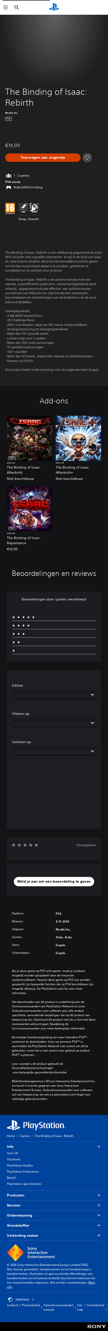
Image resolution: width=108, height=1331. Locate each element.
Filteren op (20, 713)
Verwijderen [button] (86, 845)
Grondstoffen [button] (54, 1225)
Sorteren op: (22, 742)
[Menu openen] (5, 7)
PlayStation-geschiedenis (24, 1184)
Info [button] (54, 1146)
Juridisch (12, 1305)
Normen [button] (54, 1205)
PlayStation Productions (23, 1171)
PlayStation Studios (20, 1165)
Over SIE (12, 1153)
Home (11, 1136)
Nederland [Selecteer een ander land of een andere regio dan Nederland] (21, 1299)
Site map (80, 1307)
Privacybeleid (31, 1305)
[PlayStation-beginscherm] (54, 7)
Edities (17, 685)
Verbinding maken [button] (54, 1235)
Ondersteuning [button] (54, 1215)
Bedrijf (11, 1178)
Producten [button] (54, 1195)
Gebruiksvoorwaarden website (58, 1307)
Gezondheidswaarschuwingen (32, 1068)
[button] (54, 881)
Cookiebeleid (95, 1305)
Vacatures (14, 1159)
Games (25, 1136)
